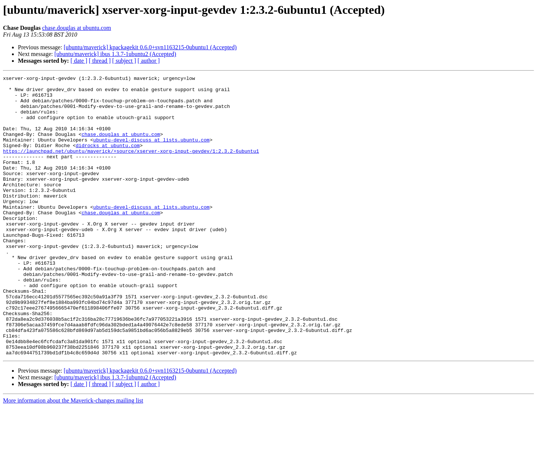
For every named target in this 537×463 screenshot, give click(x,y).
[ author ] (149, 61)
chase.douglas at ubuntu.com (76, 28)
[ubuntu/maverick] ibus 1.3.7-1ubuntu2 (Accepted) (115, 54)
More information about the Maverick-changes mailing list (73, 456)
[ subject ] (124, 61)
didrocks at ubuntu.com (108, 159)
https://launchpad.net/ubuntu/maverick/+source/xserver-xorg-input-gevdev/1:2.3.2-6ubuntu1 (131, 166)
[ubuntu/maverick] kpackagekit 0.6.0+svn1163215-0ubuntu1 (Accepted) (150, 47)
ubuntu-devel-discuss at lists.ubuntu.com (151, 153)
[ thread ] (100, 61)
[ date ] (78, 61)
